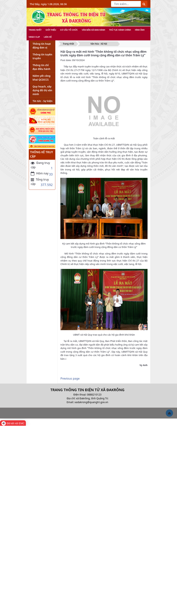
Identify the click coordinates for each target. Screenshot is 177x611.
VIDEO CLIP (34, 37)
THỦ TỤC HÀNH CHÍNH (120, 30)
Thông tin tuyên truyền (42, 56)
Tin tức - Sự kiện (42, 101)
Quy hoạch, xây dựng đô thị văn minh (42, 90)
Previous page (70, 378)
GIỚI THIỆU (51, 30)
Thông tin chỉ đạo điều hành (41, 67)
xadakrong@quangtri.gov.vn (91, 402)
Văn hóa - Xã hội (98, 43)
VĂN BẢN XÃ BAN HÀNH (93, 30)
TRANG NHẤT (35, 30)
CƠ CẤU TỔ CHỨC (69, 30)
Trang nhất (68, 43)
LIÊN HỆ (48, 37)
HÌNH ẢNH (139, 30)
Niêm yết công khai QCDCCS (41, 77)
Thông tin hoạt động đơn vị (42, 45)
